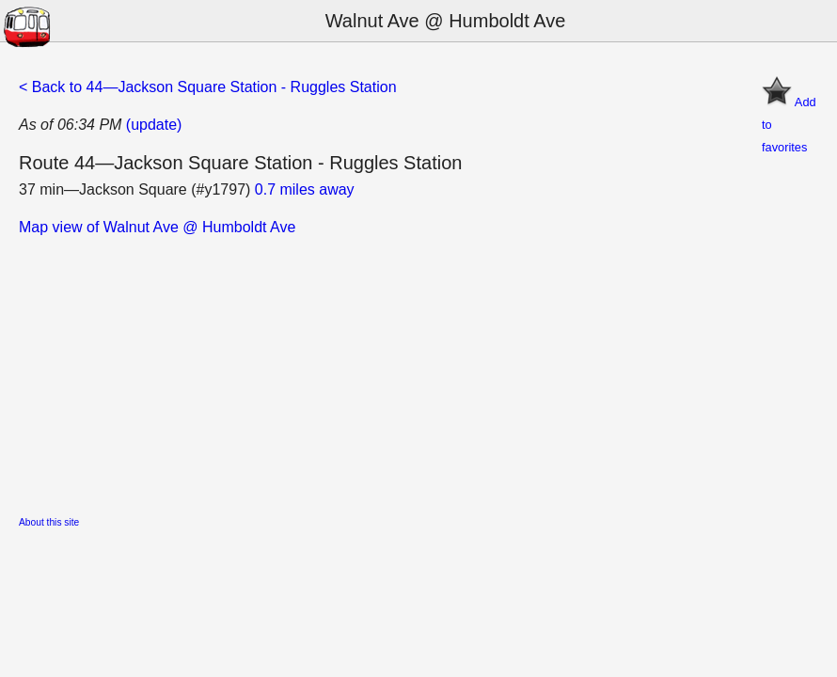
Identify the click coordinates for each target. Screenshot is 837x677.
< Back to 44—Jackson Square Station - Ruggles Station (208, 87)
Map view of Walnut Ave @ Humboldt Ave (157, 227)
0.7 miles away (305, 189)
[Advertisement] (418, 370)
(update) (154, 125)
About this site (49, 522)
